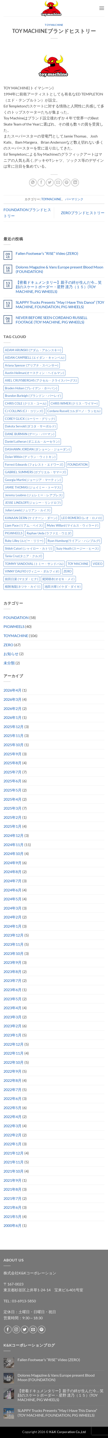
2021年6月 (13, 1207)
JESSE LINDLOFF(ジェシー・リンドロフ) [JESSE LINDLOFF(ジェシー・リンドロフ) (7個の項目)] (33, 502)
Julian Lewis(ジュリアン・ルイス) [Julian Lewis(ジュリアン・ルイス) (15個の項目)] (27, 510)
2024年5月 (13, 899)
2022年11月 (14, 1053)
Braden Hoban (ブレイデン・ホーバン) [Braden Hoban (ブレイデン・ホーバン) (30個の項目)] (31, 388)
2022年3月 (13, 1125)
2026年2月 (13, 708)
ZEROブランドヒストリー (82, 212)
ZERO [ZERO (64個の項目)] (67, 571)
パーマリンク (74, 199)
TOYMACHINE (54, 24)
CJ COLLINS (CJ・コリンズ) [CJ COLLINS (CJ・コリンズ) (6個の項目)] (24, 411)
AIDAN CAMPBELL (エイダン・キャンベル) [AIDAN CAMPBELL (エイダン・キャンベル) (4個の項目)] (34, 357)
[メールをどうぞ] (33, 1329)
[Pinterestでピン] (67, 182)
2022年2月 (13, 1135)
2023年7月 (13, 980)
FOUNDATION (16, 617)
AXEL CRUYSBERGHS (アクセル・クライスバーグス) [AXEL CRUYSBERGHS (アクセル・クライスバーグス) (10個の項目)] (41, 380)
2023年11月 (14, 944)
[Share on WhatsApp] (33, 182)
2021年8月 (13, 1189)
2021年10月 (14, 1171)
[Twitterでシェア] (50, 182)
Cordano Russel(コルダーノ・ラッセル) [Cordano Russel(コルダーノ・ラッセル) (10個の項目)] (74, 411)
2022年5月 (13, 1107)
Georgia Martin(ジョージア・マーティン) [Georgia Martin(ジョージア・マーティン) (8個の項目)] (33, 480)
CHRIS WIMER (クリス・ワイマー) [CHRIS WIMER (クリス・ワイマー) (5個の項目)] (74, 403)
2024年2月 (13, 917)
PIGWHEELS (14, 626)
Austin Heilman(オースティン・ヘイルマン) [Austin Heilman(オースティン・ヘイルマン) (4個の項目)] (34, 373)
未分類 (9, 663)
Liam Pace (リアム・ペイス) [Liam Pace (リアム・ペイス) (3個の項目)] (24, 525)
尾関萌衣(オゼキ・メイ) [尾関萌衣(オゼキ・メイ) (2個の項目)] (58, 579)
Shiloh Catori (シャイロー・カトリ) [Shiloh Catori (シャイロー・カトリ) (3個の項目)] (28, 548)
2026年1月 (13, 717)
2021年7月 (13, 1198)
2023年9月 (13, 962)
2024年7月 (13, 881)
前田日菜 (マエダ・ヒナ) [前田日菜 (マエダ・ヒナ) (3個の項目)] (21, 579)
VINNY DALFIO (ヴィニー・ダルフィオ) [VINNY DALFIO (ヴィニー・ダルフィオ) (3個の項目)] (32, 571)
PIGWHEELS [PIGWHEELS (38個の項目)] (13, 533)
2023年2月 (13, 1026)
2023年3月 (13, 1017)
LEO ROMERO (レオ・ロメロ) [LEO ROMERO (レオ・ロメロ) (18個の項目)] (81, 518)
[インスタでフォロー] (16, 1329)
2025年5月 (13, 790)
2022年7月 (13, 1089)
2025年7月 (13, 772)
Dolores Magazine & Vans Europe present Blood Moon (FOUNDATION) (59, 269)
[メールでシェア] (58, 182)
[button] (101, 8)
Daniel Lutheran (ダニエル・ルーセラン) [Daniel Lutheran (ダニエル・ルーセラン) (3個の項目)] (32, 441)
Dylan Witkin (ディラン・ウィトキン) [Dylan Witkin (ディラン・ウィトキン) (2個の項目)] (30, 457)
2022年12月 (14, 1044)
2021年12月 (14, 1153)
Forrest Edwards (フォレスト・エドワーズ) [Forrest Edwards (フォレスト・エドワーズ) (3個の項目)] (34, 464)
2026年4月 (13, 690)
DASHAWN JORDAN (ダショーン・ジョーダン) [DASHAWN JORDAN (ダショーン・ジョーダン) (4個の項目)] (37, 449)
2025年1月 (13, 826)
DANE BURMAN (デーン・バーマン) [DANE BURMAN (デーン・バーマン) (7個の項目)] (29, 434)
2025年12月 (14, 726)
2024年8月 (13, 871)
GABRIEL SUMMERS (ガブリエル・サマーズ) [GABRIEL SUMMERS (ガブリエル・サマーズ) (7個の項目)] (35, 472)
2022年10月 (14, 1062)
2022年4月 (13, 1116)
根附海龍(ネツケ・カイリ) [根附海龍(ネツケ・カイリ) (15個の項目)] (22, 586)
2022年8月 (13, 1080)
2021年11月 (14, 1162)
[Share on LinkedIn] (75, 182)
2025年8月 (13, 762)
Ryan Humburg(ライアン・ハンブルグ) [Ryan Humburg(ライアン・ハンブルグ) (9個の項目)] (74, 541)
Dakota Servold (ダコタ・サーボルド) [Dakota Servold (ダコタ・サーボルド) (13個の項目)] (30, 426)
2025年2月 (13, 817)
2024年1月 (13, 926)
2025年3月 (13, 808)
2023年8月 (13, 971)
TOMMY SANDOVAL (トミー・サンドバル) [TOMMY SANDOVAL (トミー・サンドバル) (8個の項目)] (34, 564)
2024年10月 (14, 853)
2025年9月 (13, 754)
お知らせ (11, 653)
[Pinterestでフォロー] (41, 1329)
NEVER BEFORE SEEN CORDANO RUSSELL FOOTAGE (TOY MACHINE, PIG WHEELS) (51, 319)
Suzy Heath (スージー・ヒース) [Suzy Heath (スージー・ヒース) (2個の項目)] (77, 548)
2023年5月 (13, 999)
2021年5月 (13, 1216)
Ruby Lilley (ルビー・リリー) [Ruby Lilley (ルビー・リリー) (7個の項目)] (24, 541)
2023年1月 (13, 1035)
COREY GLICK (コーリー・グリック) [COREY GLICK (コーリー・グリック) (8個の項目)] (30, 419)
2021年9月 (13, 1180)
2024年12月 (14, 835)
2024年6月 (13, 890)
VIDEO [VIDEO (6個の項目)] (97, 564)
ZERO (8, 644)
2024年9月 (13, 862)
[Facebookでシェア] (41, 182)
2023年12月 (14, 935)
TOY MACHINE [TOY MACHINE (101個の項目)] (78, 564)
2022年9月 (13, 1071)
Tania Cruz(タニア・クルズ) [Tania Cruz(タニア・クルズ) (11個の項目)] (23, 556)
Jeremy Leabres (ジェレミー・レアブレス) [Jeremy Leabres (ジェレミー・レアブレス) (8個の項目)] (34, 495)
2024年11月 (14, 844)
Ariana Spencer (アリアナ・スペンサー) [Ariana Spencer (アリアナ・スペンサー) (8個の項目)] (31, 365)
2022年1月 (13, 1144)
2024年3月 (13, 908)
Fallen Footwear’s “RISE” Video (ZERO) (47, 253)
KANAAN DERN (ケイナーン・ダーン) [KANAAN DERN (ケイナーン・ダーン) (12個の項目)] (31, 518)
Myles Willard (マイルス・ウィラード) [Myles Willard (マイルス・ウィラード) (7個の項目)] (72, 525)
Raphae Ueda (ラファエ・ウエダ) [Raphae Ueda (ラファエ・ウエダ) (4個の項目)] (49, 533)
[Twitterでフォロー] (25, 1329)
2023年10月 (14, 953)
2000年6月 (13, 1225)
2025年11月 (14, 735)
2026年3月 (13, 699)
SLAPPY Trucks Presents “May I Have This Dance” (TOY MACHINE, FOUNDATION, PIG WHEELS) (60, 304)
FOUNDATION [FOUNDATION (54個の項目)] (77, 464)
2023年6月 (13, 989)
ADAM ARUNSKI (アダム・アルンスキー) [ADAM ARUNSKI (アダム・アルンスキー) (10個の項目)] (33, 350)
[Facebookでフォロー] (8, 1329)
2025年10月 (14, 744)
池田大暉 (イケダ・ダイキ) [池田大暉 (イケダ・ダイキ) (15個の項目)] (63, 586)
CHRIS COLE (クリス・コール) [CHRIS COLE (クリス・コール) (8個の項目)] (25, 403)
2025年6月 (13, 781)
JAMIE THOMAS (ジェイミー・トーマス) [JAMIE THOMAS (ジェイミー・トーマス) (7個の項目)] (33, 487)
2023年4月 (13, 1007)
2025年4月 (13, 799)
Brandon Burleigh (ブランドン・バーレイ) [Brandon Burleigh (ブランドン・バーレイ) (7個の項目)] (33, 396)
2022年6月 (13, 1098)
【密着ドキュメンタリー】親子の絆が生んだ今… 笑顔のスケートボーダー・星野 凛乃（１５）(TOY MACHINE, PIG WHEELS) (59, 286)
